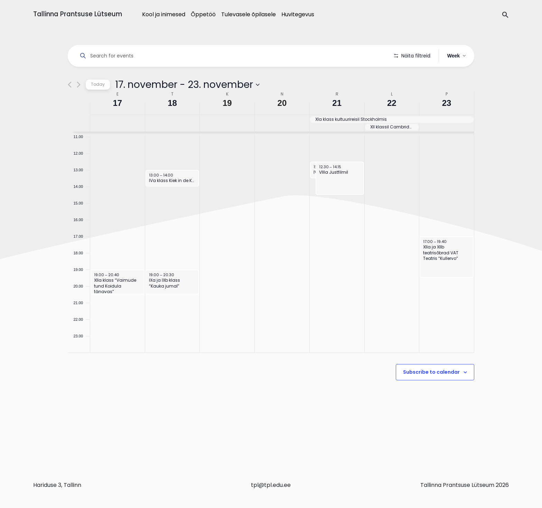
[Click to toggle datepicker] (187, 104)
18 (172, 122)
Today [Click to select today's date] (98, 104)
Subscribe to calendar (431, 391)
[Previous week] (70, 104)
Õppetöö (203, 14)
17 (117, 122)
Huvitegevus (297, 14)
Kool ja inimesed (163, 14)
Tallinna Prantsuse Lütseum (77, 14)
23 (446, 122)
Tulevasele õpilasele (248, 14)
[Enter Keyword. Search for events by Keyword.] (232, 56)
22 (391, 122)
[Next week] (79, 104)
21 (337, 122)
